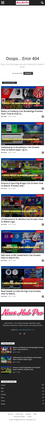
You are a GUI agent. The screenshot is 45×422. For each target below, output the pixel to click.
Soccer (3, 108)
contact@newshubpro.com (26, 329)
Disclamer (28, 414)
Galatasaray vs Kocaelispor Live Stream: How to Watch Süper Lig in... (20, 148)
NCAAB (3, 394)
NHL (2, 391)
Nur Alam (4, 116)
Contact (29, 416)
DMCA (35, 414)
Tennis (3, 401)
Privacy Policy (19, 414)
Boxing (3, 404)
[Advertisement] (22, 29)
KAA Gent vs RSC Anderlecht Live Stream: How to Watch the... (21, 256)
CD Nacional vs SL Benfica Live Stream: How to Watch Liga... (22, 220)
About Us (10, 414)
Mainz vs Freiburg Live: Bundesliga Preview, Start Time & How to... (22, 112)
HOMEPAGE (28, 73)
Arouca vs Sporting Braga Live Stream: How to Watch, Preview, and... (22, 184)
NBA (2, 388)
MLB (2, 397)
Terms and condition (19, 416)
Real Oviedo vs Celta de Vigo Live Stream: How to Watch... (21, 292)
